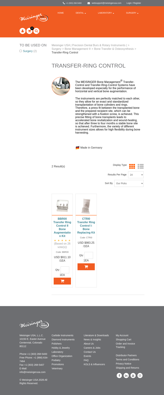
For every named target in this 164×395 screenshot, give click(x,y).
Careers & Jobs (92, 347)
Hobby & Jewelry (61, 347)
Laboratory (106, 13)
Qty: (57, 269)
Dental (81, 13)
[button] (29, 31)
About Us (89, 343)
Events (87, 356)
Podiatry (56, 360)
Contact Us (90, 352)
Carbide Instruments (62, 335)
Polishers (57, 343)
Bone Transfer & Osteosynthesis (114, 48)
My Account (122, 335)
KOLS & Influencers (94, 364)
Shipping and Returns (127, 367)
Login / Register (134, 3)
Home (61, 13)
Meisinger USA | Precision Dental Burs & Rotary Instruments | (89, 45)
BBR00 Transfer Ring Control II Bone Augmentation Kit (62, 227)
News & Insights (92, 339)
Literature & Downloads (96, 335)
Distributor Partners (126, 355)
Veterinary (57, 368)
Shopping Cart (123, 339)
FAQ (86, 360)
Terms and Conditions (127, 359)
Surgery (132, 13)
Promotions (58, 364)
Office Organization (62, 356)
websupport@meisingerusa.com (104, 3)
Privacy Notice (123, 363)
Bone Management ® (78, 48)
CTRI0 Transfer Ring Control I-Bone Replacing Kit (86, 225)
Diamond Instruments (63, 339)
